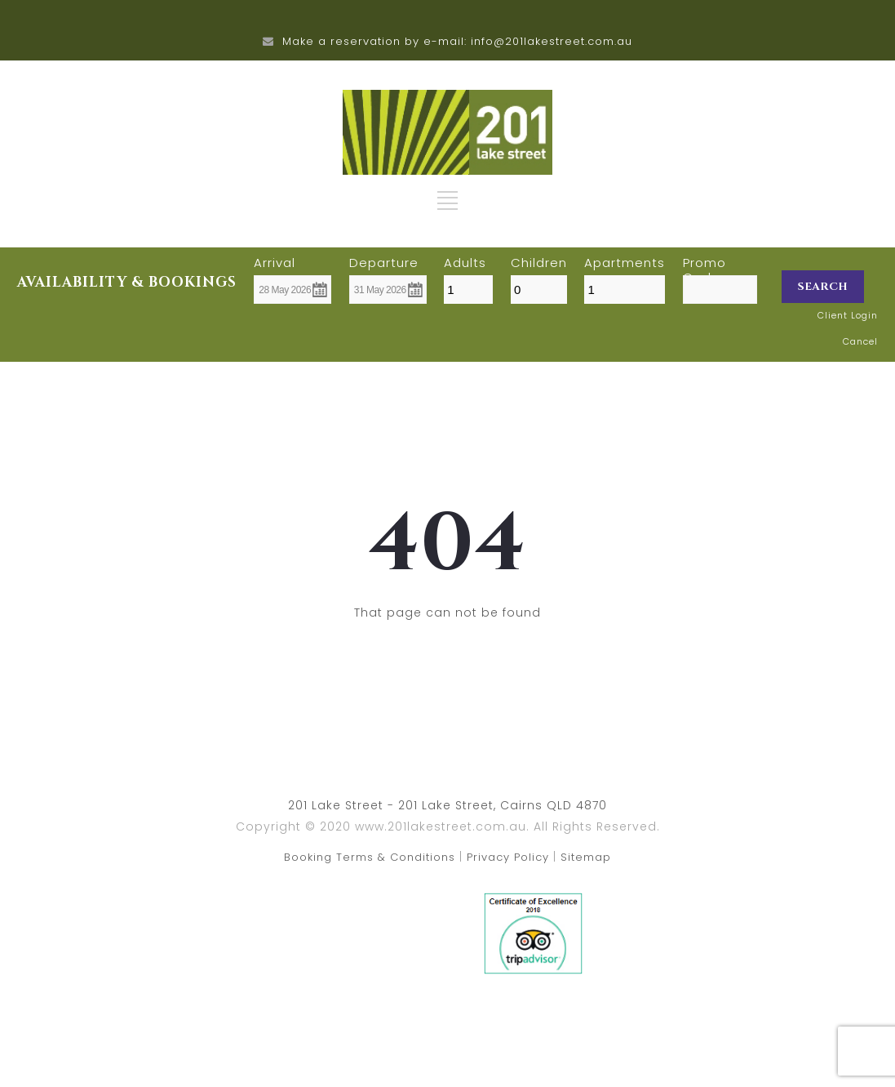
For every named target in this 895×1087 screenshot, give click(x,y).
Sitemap (585, 857)
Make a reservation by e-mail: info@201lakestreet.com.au (457, 41)
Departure (384, 263)
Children (539, 263)
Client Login (847, 315)
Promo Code (704, 263)
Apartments (624, 263)
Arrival (274, 263)
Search (823, 286)
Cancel (860, 341)
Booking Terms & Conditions (369, 857)
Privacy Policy (508, 857)
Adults (465, 263)
